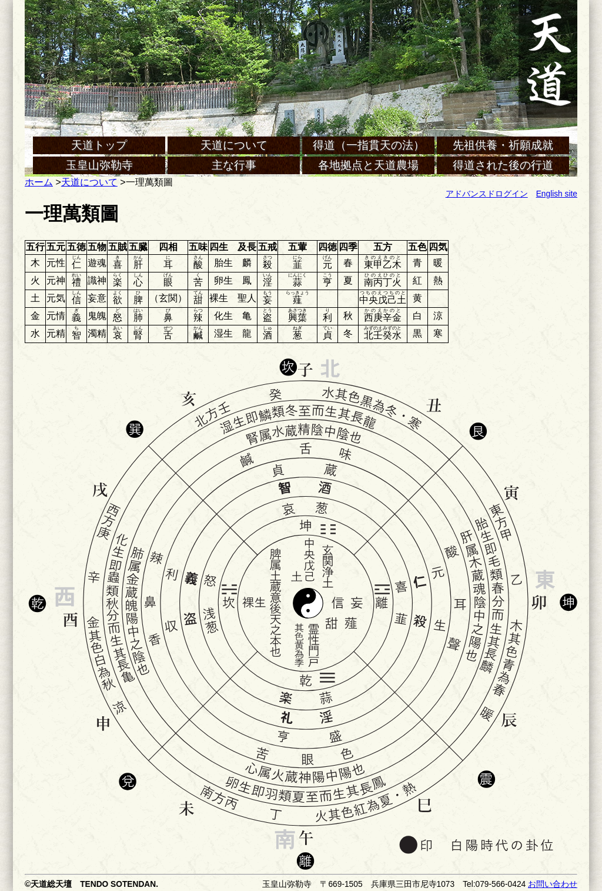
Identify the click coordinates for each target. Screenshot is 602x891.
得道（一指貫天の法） (368, 145)
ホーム (39, 182)
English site (556, 193)
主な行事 (234, 165)
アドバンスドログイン (487, 193)
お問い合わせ (552, 884)
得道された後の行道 (503, 165)
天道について (233, 145)
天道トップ (99, 145)
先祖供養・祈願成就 (503, 145)
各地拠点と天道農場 (368, 165)
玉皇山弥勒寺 (99, 165)
